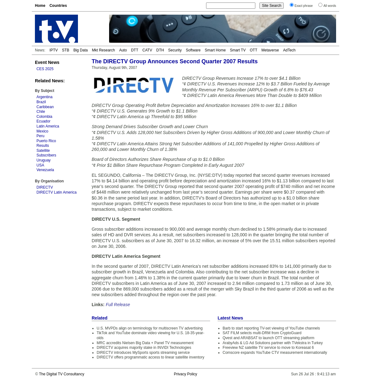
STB (65, 50)
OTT (253, 50)
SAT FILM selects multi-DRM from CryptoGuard (262, 333)
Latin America (47, 126)
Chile (40, 111)
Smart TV (237, 50)
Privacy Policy (185, 374)
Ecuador (43, 121)
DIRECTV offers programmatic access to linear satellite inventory (150, 357)
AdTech (289, 50)
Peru (40, 136)
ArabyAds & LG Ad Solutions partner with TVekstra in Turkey (273, 343)
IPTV (54, 50)
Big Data (80, 50)
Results (42, 145)
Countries (58, 5)
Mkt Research (103, 50)
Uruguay (43, 160)
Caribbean (45, 107)
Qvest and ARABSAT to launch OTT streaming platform (268, 338)
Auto (123, 50)
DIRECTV (44, 187)
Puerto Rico (46, 141)
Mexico (42, 131)
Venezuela (45, 170)
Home (40, 5)
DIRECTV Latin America (56, 192)
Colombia (44, 116)
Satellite (43, 150)
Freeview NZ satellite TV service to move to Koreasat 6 (268, 347)
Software (193, 50)
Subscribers (46, 155)
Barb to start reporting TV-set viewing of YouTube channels (271, 328)
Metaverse (270, 50)
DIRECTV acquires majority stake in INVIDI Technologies (144, 347)
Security (174, 50)
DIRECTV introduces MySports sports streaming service (143, 352)
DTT (134, 50)
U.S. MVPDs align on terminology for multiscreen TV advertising (150, 328)
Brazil (41, 102)
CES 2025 (45, 69)
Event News (47, 62)
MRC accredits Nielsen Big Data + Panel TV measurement (145, 343)
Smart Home (215, 50)
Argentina (44, 97)
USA (40, 165)
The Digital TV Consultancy (61, 374)
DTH (160, 50)
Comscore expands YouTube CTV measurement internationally (275, 352)
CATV (147, 50)
